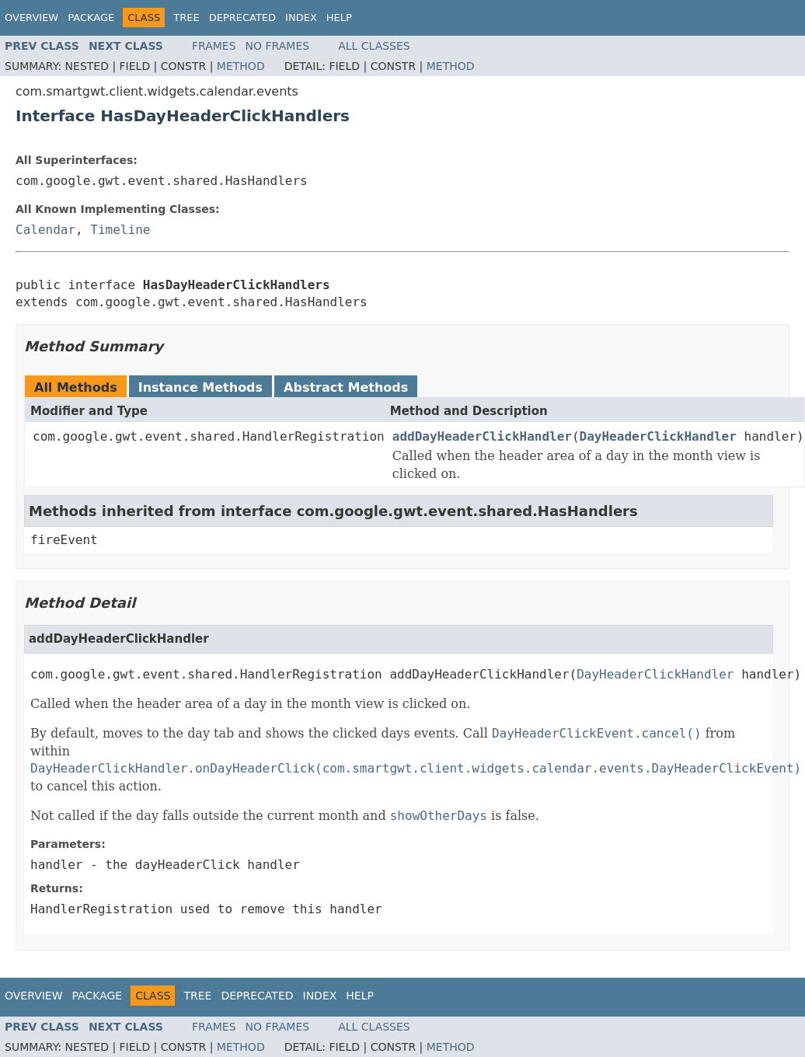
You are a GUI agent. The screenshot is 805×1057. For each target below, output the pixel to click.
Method (241, 66)
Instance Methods (200, 387)
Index (301, 17)
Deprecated (242, 17)
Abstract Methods (346, 387)
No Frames (278, 46)
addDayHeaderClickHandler (482, 436)
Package (91, 17)
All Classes (374, 46)
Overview (31, 17)
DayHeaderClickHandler (658, 436)
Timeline (120, 229)
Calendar (45, 229)
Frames (214, 46)
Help (339, 17)
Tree (186, 17)
